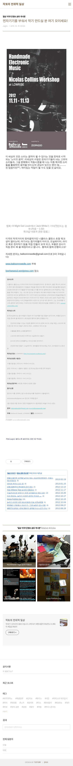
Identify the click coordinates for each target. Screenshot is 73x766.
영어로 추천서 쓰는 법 (15, 484)
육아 (67, 703)
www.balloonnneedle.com (18, 264)
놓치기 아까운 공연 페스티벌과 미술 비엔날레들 (25, 502)
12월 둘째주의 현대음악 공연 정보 (20, 487)
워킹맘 (14, 703)
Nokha (59, 703)
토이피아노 (8, 698)
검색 (67, 727)
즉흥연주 (20, 698)
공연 (24, 707)
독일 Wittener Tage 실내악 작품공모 (20, 490)
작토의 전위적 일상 (13, 4)
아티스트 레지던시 (60, 698)
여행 (39, 707)
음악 (32, 707)
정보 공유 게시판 (22, 473)
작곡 (5, 703)
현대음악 (48, 703)
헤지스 (39, 698)
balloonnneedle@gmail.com (19, 408)
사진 (47, 698)
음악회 (30, 703)
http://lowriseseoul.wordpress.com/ (34, 353)
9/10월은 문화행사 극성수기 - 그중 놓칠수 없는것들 (26, 505)
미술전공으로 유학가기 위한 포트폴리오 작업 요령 (26, 493)
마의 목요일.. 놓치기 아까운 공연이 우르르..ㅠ (24, 496)
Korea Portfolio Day (14, 499)
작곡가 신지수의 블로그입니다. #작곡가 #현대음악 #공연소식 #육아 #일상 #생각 (30, 625)
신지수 (29, 698)
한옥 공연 (15, 707)
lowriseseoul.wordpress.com (20, 271)
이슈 (39, 703)
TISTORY (37, 762)
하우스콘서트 (51, 707)
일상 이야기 (11, 473)
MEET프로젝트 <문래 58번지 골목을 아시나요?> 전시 (27, 508)
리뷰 (5, 707)
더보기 (5, 712)
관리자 (46, 762)
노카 (22, 703)
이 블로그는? (8, 671)
